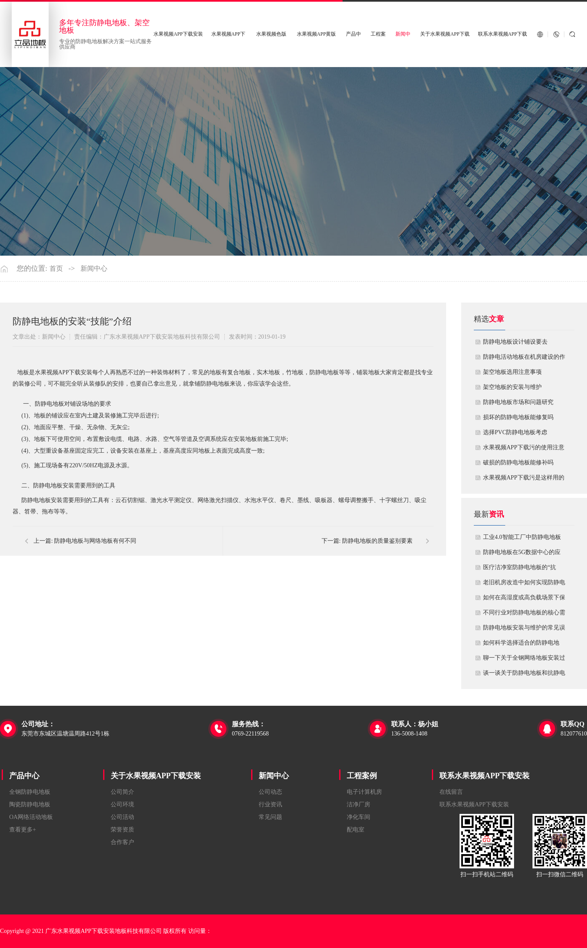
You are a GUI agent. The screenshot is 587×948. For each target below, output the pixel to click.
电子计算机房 (364, 792)
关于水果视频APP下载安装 (156, 776)
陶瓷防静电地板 (29, 804)
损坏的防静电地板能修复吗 (518, 417)
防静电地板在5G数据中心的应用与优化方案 (522, 554)
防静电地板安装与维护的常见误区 (524, 629)
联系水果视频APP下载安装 (484, 776)
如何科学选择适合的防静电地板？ (521, 645)
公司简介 (122, 792)
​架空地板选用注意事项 (512, 372)
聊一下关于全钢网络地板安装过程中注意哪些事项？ (524, 660)
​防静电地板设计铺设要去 (515, 342)
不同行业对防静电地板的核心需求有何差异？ (524, 614)
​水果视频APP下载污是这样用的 (523, 477)
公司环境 (122, 804)
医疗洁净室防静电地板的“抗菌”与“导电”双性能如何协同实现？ (522, 569)
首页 (56, 268)
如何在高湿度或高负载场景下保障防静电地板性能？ (524, 599)
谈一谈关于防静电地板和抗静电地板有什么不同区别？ (524, 675)
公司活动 (122, 817)
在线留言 (451, 792)
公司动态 (270, 792)
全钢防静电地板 (29, 792)
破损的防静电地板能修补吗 (518, 462)
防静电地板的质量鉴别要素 (377, 541)
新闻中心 (94, 268)
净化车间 (358, 817)
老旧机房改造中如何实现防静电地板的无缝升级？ (524, 584)
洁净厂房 (358, 804)
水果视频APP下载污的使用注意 (523, 447)
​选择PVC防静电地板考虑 (515, 432)
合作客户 (122, 842)
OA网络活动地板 (31, 817)
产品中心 (24, 776)
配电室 (355, 829)
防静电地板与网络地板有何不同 (95, 541)
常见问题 (270, 817)
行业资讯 (270, 804)
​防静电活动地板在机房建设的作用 (524, 359)
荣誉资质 (122, 829)
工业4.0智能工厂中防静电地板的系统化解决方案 (522, 539)
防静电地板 (324, 372)
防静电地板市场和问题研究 (518, 402)
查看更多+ (22, 829)
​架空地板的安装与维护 (512, 387)
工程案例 (362, 776)
